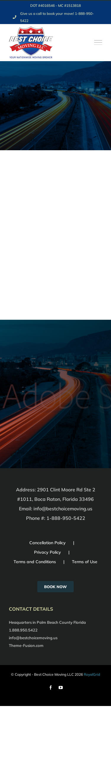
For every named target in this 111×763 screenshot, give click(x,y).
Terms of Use (84, 561)
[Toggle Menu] (98, 42)
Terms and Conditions (35, 561)
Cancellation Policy (47, 542)
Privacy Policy (47, 552)
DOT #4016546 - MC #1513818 (55, 5)
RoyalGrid (92, 674)
